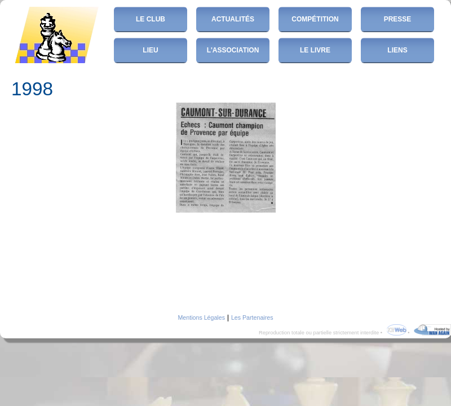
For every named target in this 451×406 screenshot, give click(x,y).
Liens (397, 50)
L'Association (233, 50)
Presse (398, 19)
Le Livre (315, 50)
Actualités (232, 19)
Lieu (150, 50)
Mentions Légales (201, 317)
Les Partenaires (252, 317)
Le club (150, 19)
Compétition (314, 19)
